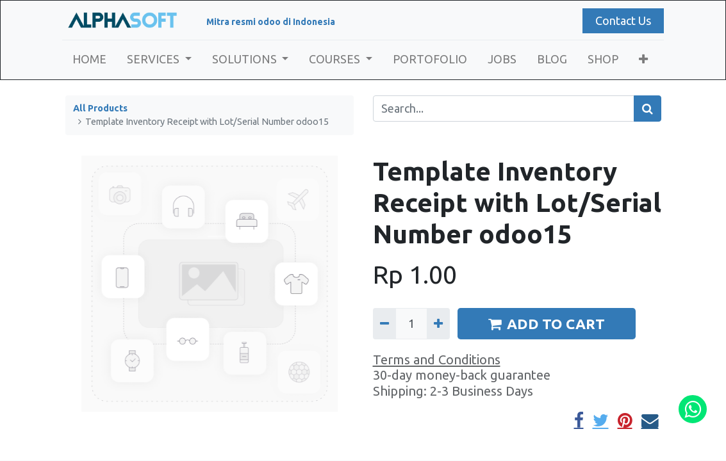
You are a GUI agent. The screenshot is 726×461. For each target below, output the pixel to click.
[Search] (647, 108)
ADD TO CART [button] (546, 324)
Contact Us (620, 20)
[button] (646, 59)
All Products (100, 108)
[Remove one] (384, 323)
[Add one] (438, 323)
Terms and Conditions (436, 359)
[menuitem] (92, 59)
